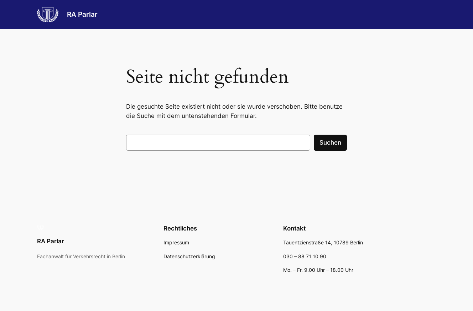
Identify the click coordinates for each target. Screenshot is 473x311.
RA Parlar (82, 14)
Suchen (330, 142)
